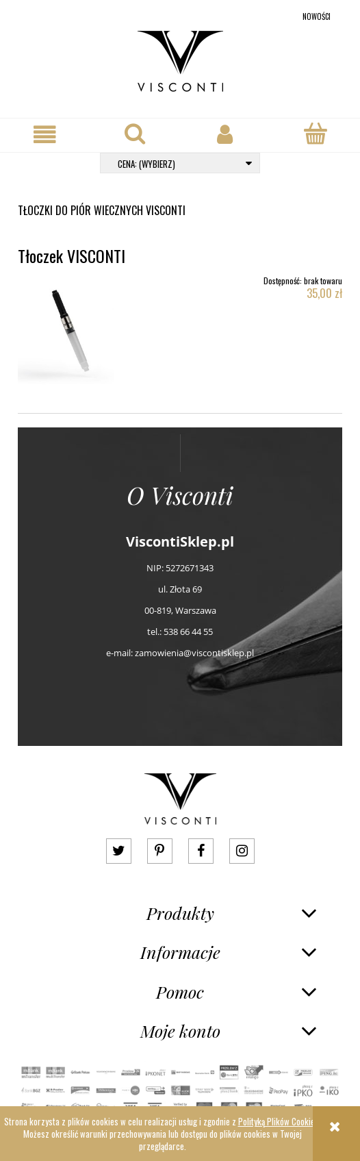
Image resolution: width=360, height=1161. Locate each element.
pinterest (159, 851)
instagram (242, 851)
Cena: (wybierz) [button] (146, 164)
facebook (201, 851)
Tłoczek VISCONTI (71, 255)
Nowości (317, 16)
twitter (118, 851)
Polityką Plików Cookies (278, 1121)
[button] (45, 134)
